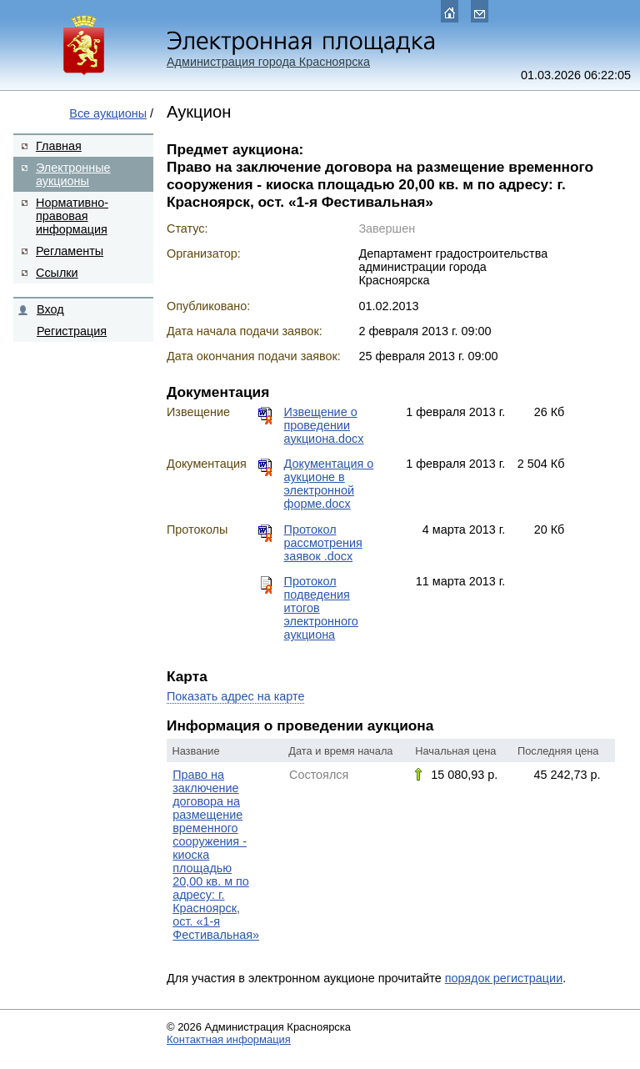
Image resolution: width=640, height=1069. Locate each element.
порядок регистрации (504, 978)
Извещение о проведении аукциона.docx (324, 425)
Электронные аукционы (73, 174)
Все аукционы (108, 113)
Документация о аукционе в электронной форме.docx (329, 483)
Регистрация (72, 331)
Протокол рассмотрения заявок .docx (323, 543)
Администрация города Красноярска (268, 61)
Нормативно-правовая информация (72, 216)
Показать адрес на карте (235, 696)
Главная (59, 146)
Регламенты (69, 251)
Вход (50, 309)
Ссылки (57, 272)
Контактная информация (229, 1039)
